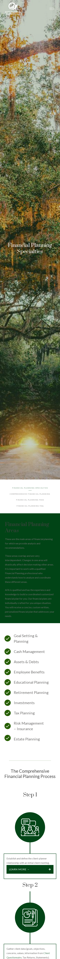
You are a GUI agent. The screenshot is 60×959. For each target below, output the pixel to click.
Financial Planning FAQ (30, 506)
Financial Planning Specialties (30, 488)
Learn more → (19, 869)
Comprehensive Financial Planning (30, 494)
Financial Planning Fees (30, 500)
